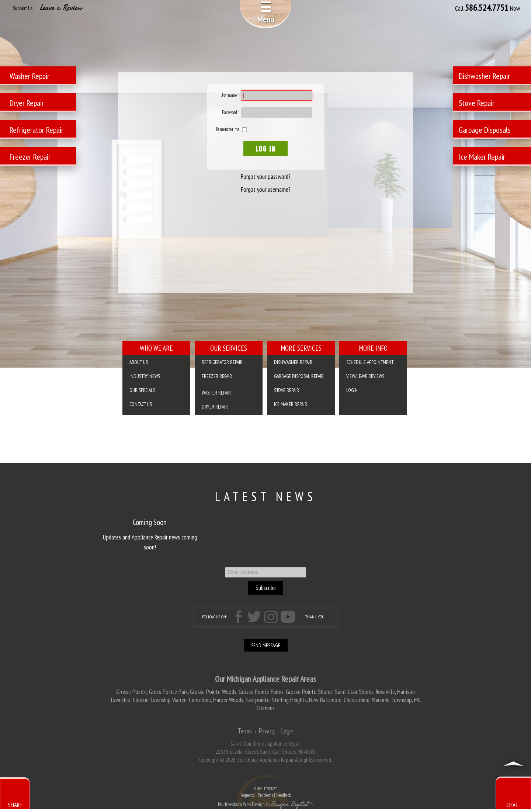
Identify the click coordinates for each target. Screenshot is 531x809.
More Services (301, 348)
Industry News (144, 376)
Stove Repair (286, 390)
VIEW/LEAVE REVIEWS (365, 376)
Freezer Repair (217, 376)
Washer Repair (216, 392)
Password (231, 112)
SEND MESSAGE (265, 645)
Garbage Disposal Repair (299, 376)
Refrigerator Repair (222, 362)
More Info (373, 348)
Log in (265, 148)
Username (230, 95)
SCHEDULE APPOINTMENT (369, 362)
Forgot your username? (266, 189)
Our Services (228, 348)
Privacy (266, 730)
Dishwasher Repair (293, 362)
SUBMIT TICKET (265, 792)
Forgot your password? (266, 177)
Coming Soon (150, 522)
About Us (138, 362)
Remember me (228, 129)
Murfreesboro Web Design (241, 804)
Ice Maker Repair (290, 404)
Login (352, 390)
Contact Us (140, 404)
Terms (244, 730)
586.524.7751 (487, 8)
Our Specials (142, 390)
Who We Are (156, 348)
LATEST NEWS (265, 496)
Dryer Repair (215, 406)
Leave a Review (61, 8)
